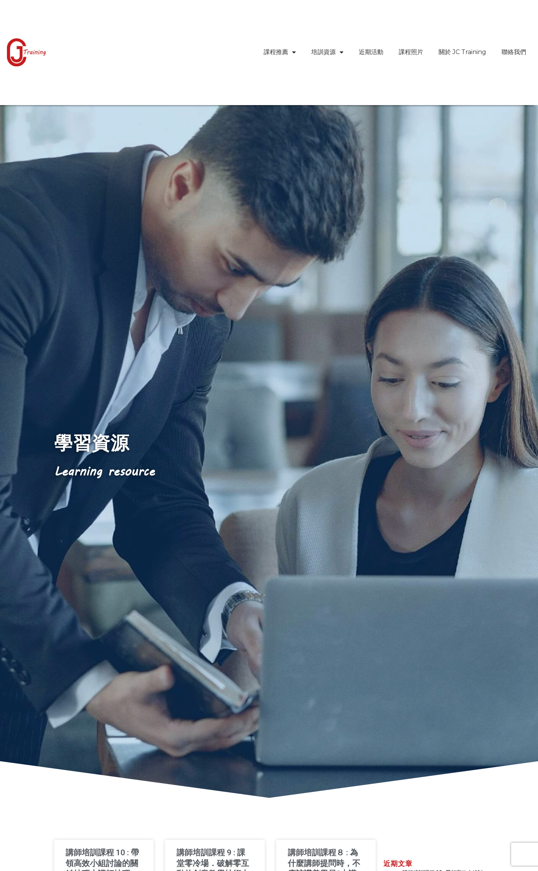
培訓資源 (327, 52)
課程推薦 (280, 52)
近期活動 (371, 52)
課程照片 (411, 52)
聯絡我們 (514, 52)
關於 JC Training (462, 52)
